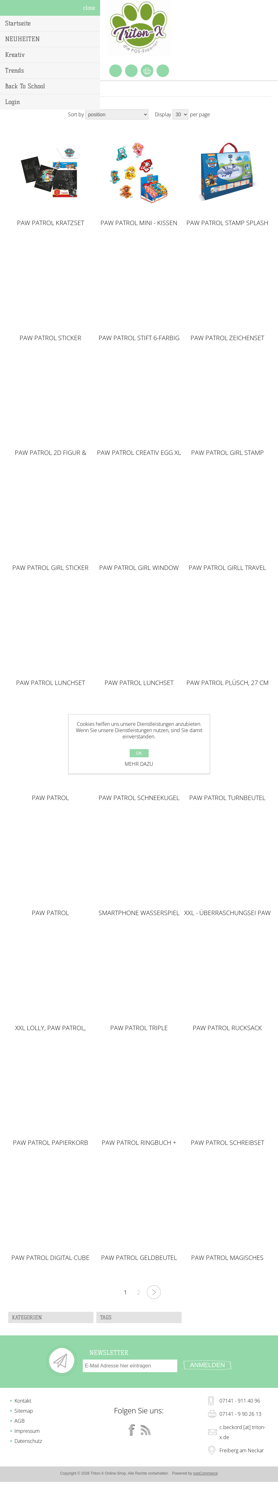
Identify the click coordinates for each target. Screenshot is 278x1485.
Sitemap (23, 1410)
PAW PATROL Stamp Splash (227, 223)
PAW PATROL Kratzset (50, 223)
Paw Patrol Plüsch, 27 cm (227, 683)
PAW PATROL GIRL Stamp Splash (227, 452)
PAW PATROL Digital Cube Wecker (50, 1257)
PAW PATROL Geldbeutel (139, 1257)
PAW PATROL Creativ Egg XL (139, 452)
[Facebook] (132, 1430)
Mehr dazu (139, 763)
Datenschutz (28, 1441)
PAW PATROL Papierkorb (50, 1142)
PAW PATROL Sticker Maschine (50, 338)
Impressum (27, 1430)
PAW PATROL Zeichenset (227, 338)
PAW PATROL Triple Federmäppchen (139, 1028)
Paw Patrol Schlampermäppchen (50, 798)
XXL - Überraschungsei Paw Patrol (227, 913)
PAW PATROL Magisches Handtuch (227, 1257)
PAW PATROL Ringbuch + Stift (139, 1142)
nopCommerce (205, 1473)
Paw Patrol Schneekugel (139, 798)
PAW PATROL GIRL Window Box (139, 567)
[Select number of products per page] (180, 114)
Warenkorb (147, 70)
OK (139, 753)
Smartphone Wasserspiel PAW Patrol (139, 913)
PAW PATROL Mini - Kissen (138, 223)
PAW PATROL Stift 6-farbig (139, 338)
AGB (19, 1420)
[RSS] (145, 1430)
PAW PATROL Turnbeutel (227, 798)
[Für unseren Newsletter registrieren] (130, 1366)
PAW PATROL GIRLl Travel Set (227, 567)
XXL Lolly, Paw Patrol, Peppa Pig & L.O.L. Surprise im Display (50, 1028)
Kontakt (22, 1400)
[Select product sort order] (116, 114)
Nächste (154, 1292)
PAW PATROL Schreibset (227, 1142)
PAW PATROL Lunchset (50, 683)
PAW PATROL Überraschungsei (50, 913)
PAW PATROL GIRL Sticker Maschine (50, 567)
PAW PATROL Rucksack (227, 1028)
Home (14, 91)
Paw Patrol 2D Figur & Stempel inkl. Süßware (50, 452)
